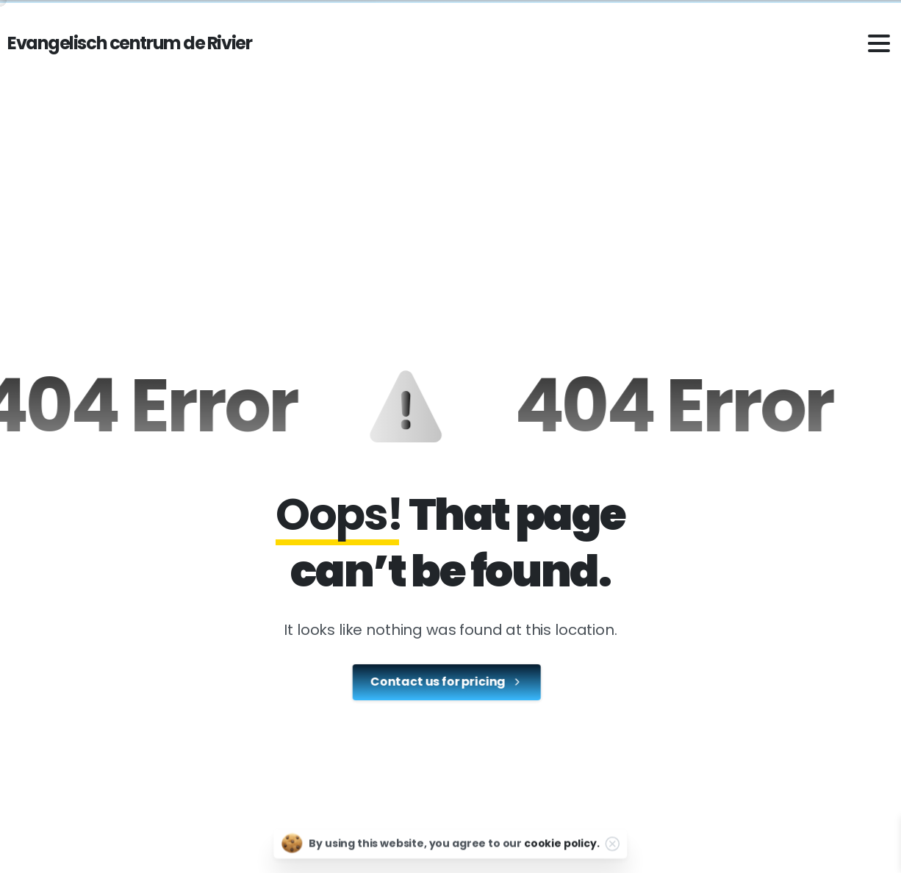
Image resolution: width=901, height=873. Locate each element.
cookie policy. (562, 848)
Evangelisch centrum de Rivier (129, 43)
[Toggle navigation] (879, 43)
